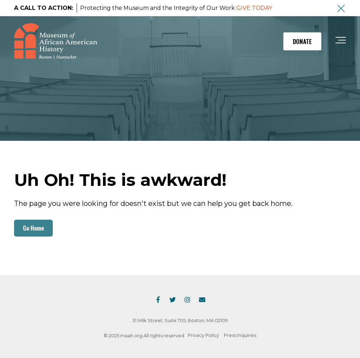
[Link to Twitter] (172, 299)
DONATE (302, 41)
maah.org (131, 335)
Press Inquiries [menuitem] (240, 335)
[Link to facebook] (158, 299)
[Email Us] (202, 299)
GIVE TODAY (254, 8)
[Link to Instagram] (187, 299)
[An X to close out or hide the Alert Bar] (341, 8)
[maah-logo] (55, 41)
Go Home (33, 228)
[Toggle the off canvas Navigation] (340, 41)
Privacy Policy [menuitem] (203, 335)
